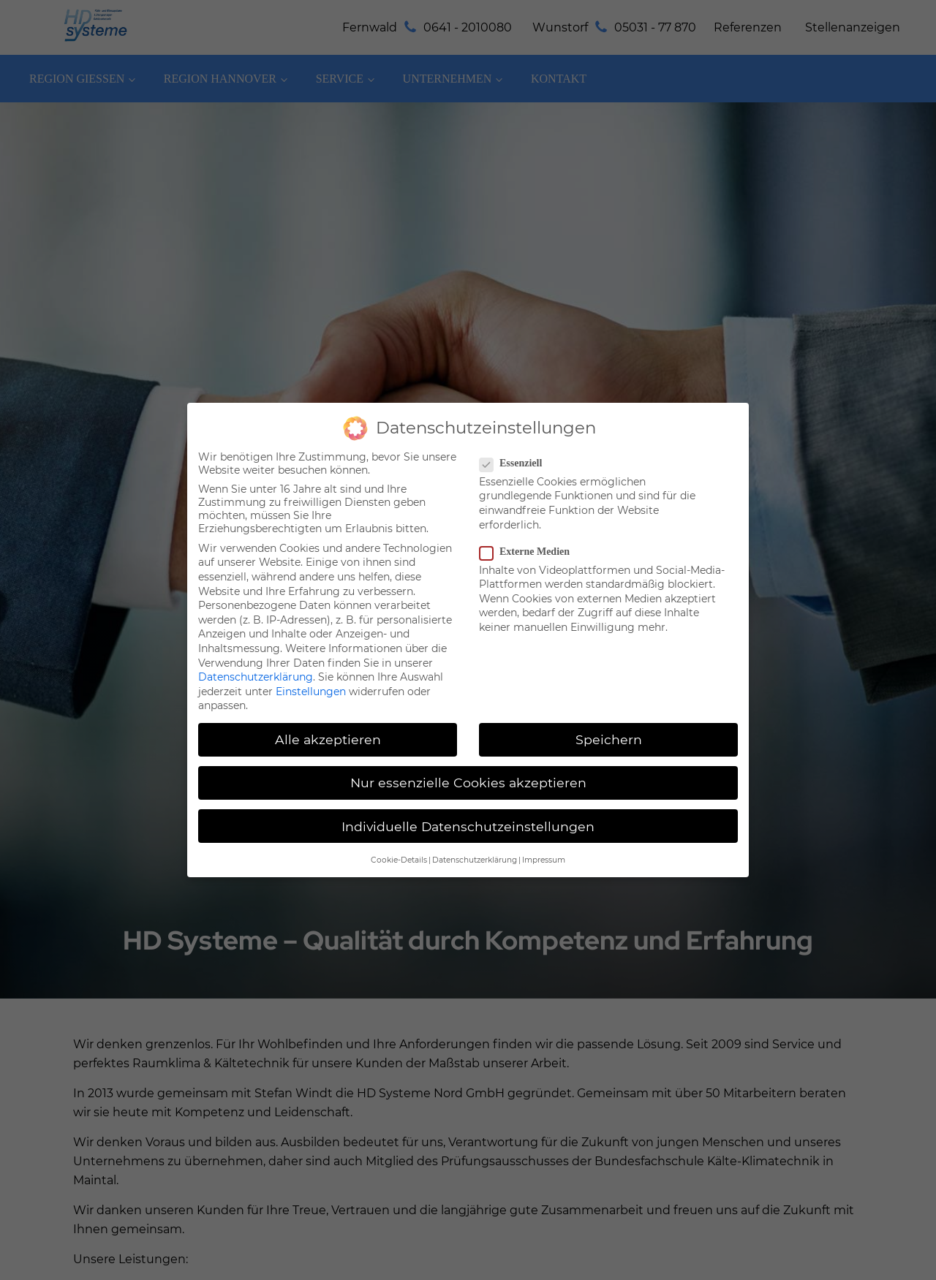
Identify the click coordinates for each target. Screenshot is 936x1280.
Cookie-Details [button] (399, 838)
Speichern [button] (608, 718)
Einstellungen (311, 669)
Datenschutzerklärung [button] (474, 838)
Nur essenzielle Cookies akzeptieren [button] (468, 761)
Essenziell (515, 441)
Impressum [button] (543, 838)
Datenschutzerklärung (255, 655)
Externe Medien (529, 530)
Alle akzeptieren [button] (328, 718)
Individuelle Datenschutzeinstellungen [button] (468, 804)
